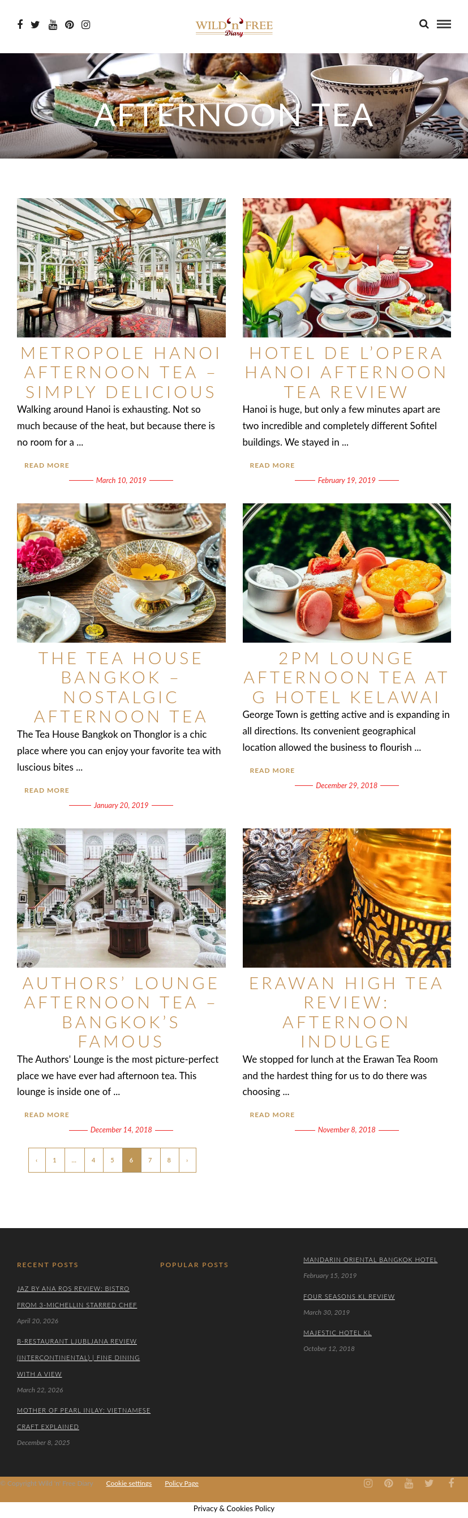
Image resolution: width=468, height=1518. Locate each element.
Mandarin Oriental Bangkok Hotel (370, 1259)
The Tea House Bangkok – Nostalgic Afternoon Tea (121, 686)
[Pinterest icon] (69, 25)
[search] (424, 23)
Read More (47, 465)
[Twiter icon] (35, 25)
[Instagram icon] (85, 25)
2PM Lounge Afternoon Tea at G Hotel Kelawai (346, 677)
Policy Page (182, 1483)
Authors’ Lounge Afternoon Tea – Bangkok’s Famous (121, 1011)
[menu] (444, 24)
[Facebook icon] (20, 25)
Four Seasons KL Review (349, 1296)
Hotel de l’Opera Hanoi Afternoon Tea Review (346, 371)
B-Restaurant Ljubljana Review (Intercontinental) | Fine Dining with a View (78, 1357)
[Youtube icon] (53, 25)
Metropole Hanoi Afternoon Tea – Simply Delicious (121, 371)
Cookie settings (129, 1483)
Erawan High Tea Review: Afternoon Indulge (347, 1011)
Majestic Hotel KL (337, 1332)
